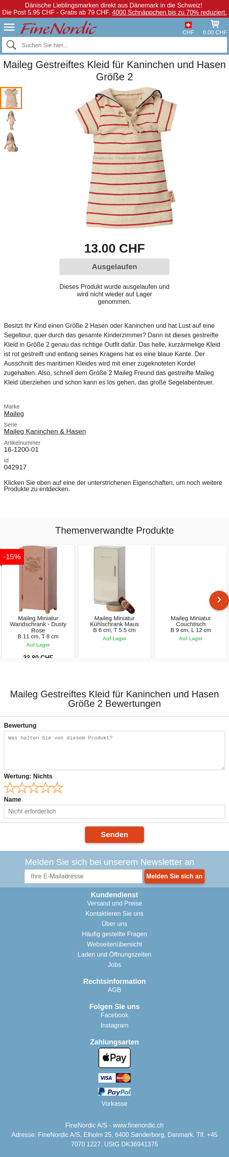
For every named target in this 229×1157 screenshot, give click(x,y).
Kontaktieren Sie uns (114, 913)
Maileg (14, 414)
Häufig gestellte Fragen (114, 934)
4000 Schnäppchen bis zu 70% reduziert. (169, 12)
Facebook (114, 1015)
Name (12, 799)
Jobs (114, 964)
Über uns (114, 923)
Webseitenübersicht (114, 944)
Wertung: (28, 776)
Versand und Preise (114, 903)
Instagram (114, 1025)
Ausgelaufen (114, 266)
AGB (114, 990)
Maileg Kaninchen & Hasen (45, 431)
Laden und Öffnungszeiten (114, 954)
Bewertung (20, 725)
